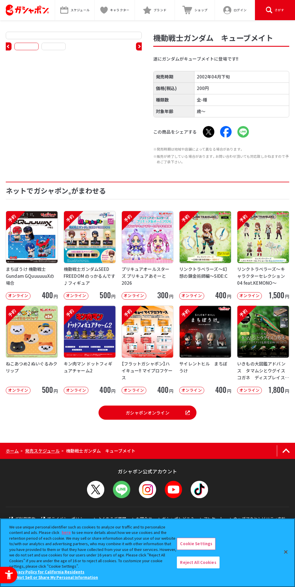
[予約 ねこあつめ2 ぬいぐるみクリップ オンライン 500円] (32, 349)
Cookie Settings (196, 543)
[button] (9, 46)
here (66, 532)
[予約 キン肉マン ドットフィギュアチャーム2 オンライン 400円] (90, 349)
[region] (147, 552)
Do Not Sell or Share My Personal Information (54, 577)
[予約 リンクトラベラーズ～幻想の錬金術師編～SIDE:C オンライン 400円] (205, 255)
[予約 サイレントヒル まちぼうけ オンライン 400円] (205, 349)
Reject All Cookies (198, 562)
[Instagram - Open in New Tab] (147, 489)
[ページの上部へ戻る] (286, 451)
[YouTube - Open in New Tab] (173, 489)
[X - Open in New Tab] (208, 132)
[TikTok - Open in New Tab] (199, 489)
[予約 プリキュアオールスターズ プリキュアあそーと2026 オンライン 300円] (148, 255)
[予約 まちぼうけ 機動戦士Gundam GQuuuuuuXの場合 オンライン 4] (32, 255)
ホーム (12, 451)
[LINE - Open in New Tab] (243, 132)
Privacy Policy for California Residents (47, 572)
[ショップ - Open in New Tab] (195, 10)
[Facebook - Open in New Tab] (226, 132)
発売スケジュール (42, 451)
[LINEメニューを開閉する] (121, 489)
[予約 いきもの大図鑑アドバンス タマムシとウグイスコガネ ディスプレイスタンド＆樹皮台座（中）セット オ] (263, 349)
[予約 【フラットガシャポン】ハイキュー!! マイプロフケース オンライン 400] (148, 349)
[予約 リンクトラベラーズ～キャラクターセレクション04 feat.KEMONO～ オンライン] (263, 255)
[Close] (285, 551)
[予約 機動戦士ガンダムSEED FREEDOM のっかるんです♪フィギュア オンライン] (90, 255)
